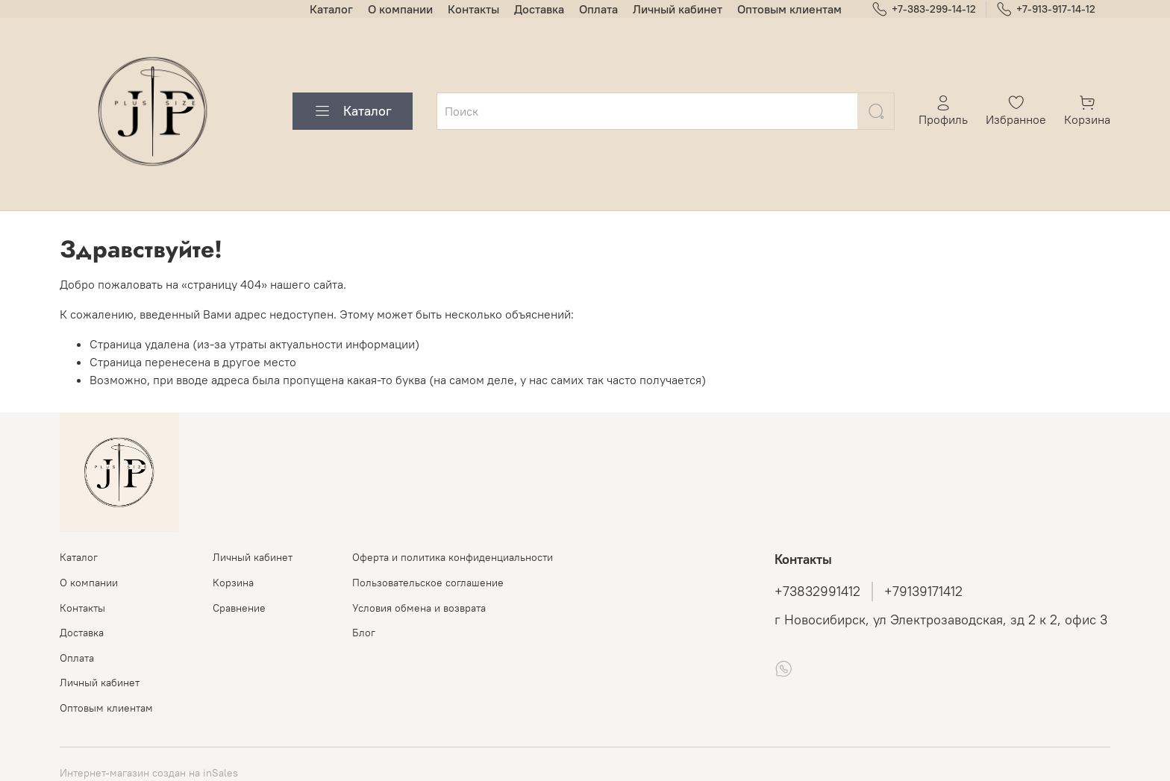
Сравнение (239, 608)
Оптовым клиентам (789, 8)
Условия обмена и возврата (419, 608)
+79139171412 (923, 591)
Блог (363, 632)
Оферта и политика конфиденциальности (452, 557)
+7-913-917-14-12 (1045, 9)
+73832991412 (817, 591)
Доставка (539, 8)
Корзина (233, 582)
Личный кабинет (677, 8)
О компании (400, 8)
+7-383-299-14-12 (924, 9)
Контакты (473, 8)
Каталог (331, 8)
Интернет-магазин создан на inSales (149, 773)
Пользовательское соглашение (428, 582)
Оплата (598, 8)
